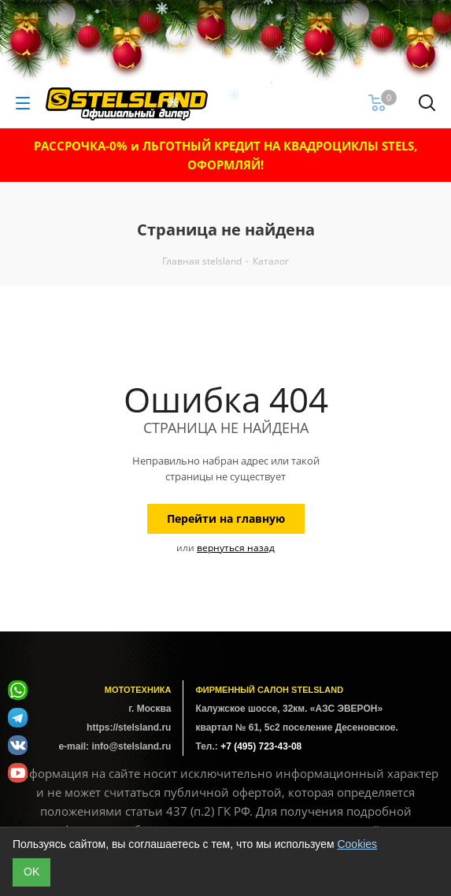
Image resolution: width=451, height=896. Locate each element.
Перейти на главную (226, 518)
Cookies (357, 844)
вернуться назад (236, 547)
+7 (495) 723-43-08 (260, 746)
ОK (31, 871)
